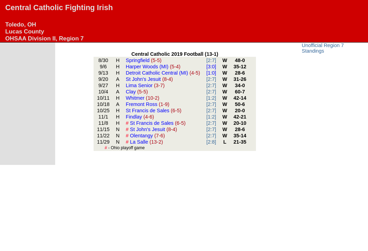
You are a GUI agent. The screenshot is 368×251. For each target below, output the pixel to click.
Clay (137, 91)
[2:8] (211, 142)
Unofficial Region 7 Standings (323, 48)
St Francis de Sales (153, 110)
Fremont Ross (147, 104)
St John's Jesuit (149, 79)
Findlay (140, 117)
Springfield (143, 60)
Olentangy (145, 135)
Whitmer (142, 98)
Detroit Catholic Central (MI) (163, 73)
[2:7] (211, 60)
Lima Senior (145, 85)
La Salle (144, 142)
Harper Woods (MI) (153, 66)
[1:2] (211, 98)
